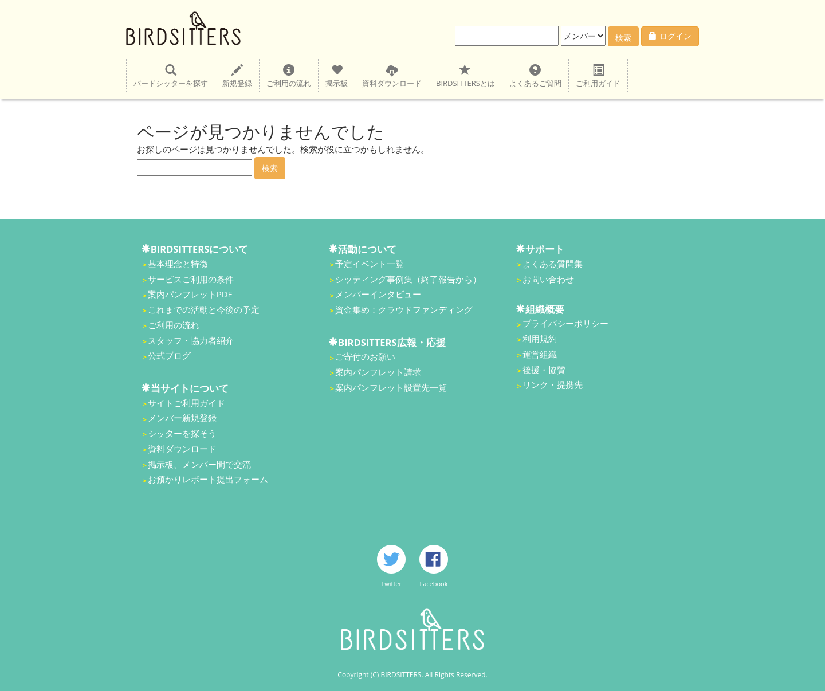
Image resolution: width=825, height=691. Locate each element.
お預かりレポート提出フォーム (208, 479)
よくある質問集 (552, 263)
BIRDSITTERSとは (465, 76)
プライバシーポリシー (565, 323)
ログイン (670, 35)
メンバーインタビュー (378, 294)
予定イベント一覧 (369, 263)
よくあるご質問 (535, 76)
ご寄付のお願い (365, 356)
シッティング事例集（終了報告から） (408, 279)
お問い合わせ (548, 279)
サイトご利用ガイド (186, 403)
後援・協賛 (543, 369)
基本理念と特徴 (178, 263)
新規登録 (237, 76)
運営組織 (539, 354)
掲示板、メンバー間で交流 (199, 464)
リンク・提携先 (552, 384)
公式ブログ (169, 355)
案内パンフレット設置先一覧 (391, 387)
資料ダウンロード (392, 76)
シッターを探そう (182, 433)
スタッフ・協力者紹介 (191, 340)
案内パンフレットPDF (190, 294)
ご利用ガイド (598, 76)
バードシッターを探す (170, 76)
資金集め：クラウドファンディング (404, 309)
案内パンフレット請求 (378, 372)
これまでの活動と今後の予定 (204, 309)
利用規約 (539, 338)
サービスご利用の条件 (191, 279)
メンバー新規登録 (182, 417)
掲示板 (336, 76)
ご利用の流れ (288, 76)
